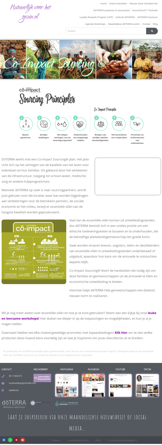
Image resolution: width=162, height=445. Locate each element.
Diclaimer (55, 440)
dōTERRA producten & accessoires (111, 10)
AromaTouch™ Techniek (145, 10)
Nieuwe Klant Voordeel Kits (144, 3)
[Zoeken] (152, 31)
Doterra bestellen (118, 3)
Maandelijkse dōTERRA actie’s (124, 24)
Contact (146, 24)
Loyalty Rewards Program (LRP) (96, 17)
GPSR (98, 440)
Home (104, 3)
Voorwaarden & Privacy (78, 440)
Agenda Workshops (95, 24)
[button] (4, 440)
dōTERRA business (147, 17)
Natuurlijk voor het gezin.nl (30, 12)
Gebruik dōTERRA (125, 17)
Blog (155, 24)
